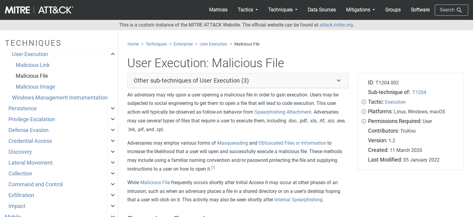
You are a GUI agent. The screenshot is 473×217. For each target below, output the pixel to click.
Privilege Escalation (31, 119)
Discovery (20, 152)
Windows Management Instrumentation (60, 98)
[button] (248, 10)
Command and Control (35, 184)
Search (451, 10)
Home (133, 44)
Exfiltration (21, 195)
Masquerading (232, 143)
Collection (20, 174)
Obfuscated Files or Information (292, 143)
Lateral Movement (30, 163)
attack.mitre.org (336, 25)
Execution (395, 102)
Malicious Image (35, 87)
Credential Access (30, 141)
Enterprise (183, 44)
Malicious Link (33, 65)
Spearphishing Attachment (283, 112)
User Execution (30, 54)
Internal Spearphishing (298, 200)
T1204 (419, 92)
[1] (213, 167)
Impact (16, 206)
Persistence (22, 108)
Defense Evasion (28, 130)
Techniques (156, 44)
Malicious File (32, 76)
